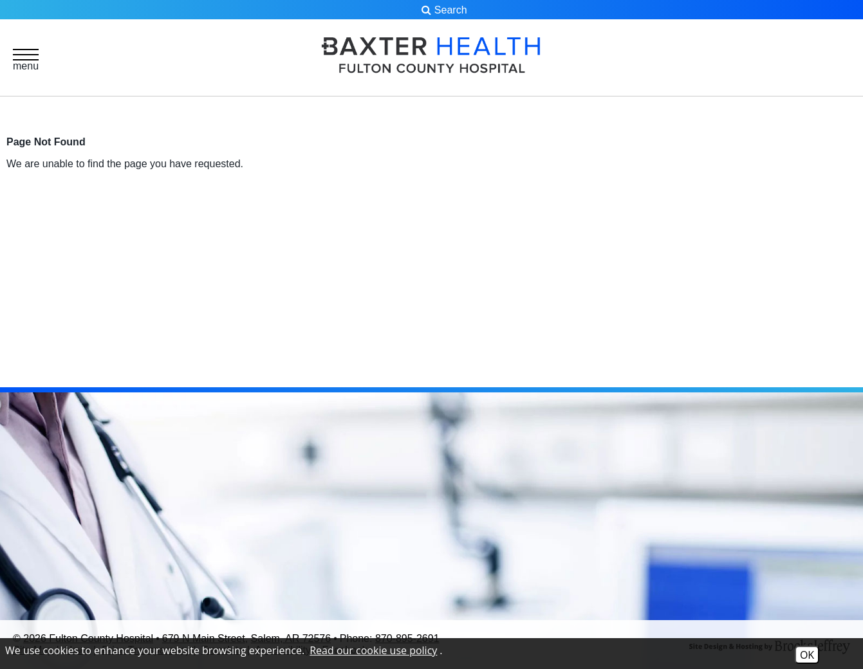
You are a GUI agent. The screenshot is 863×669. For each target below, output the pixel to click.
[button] (25, 58)
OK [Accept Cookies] (807, 655)
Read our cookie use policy (373, 650)
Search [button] (444, 10)
